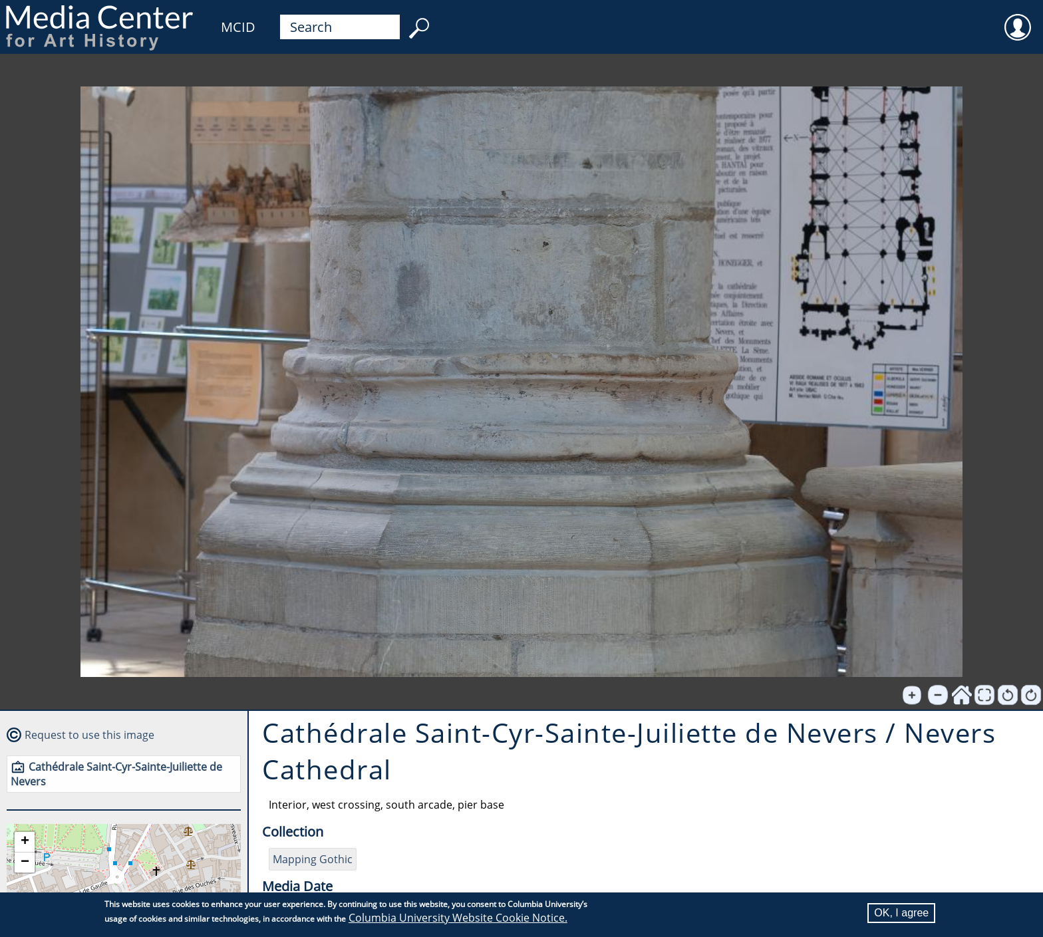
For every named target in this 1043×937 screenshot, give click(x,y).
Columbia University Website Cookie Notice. (458, 917)
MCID (238, 27)
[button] (25, 842)
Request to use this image (89, 735)
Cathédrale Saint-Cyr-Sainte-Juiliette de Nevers (116, 774)
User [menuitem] (1018, 18)
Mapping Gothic (313, 859)
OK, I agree (901, 912)
